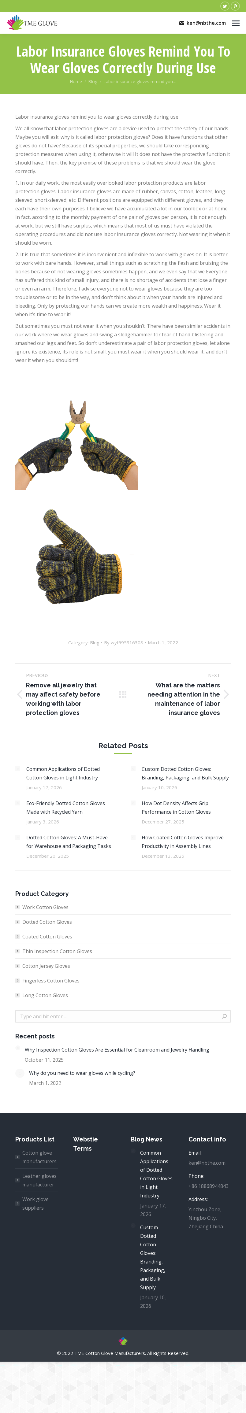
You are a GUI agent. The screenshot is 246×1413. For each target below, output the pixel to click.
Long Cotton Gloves (45, 995)
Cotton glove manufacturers (39, 1157)
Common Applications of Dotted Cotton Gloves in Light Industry (63, 773)
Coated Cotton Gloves (47, 936)
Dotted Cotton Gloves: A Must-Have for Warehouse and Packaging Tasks (68, 841)
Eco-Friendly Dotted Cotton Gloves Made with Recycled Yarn (65, 807)
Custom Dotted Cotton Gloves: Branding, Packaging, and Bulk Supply (185, 773)
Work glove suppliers (35, 1203)
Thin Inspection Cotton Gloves (57, 951)
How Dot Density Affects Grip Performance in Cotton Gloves (176, 807)
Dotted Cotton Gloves (47, 922)
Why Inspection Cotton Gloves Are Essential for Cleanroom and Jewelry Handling (117, 1049)
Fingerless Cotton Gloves (51, 980)
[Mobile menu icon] (236, 23)
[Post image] (17, 768)
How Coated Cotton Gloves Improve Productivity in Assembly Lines (183, 841)
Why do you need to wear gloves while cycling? (82, 1073)
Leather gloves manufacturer (39, 1180)
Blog (94, 642)
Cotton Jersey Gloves (46, 966)
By (123, 642)
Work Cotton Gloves (45, 907)
